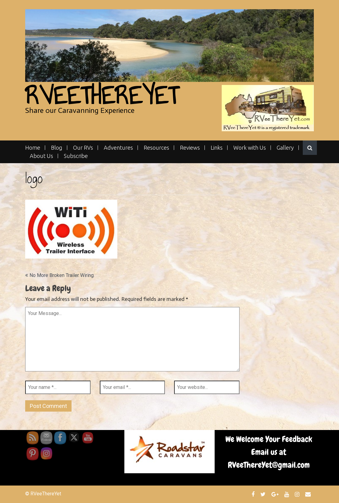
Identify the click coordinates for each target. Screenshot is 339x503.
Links (217, 147)
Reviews (190, 147)
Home (32, 147)
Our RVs (83, 147)
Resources (156, 147)
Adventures (118, 147)
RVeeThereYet (101, 95)
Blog (56, 147)
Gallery (285, 147)
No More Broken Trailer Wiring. (62, 275)
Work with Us (249, 147)
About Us (41, 156)
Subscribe (76, 156)
